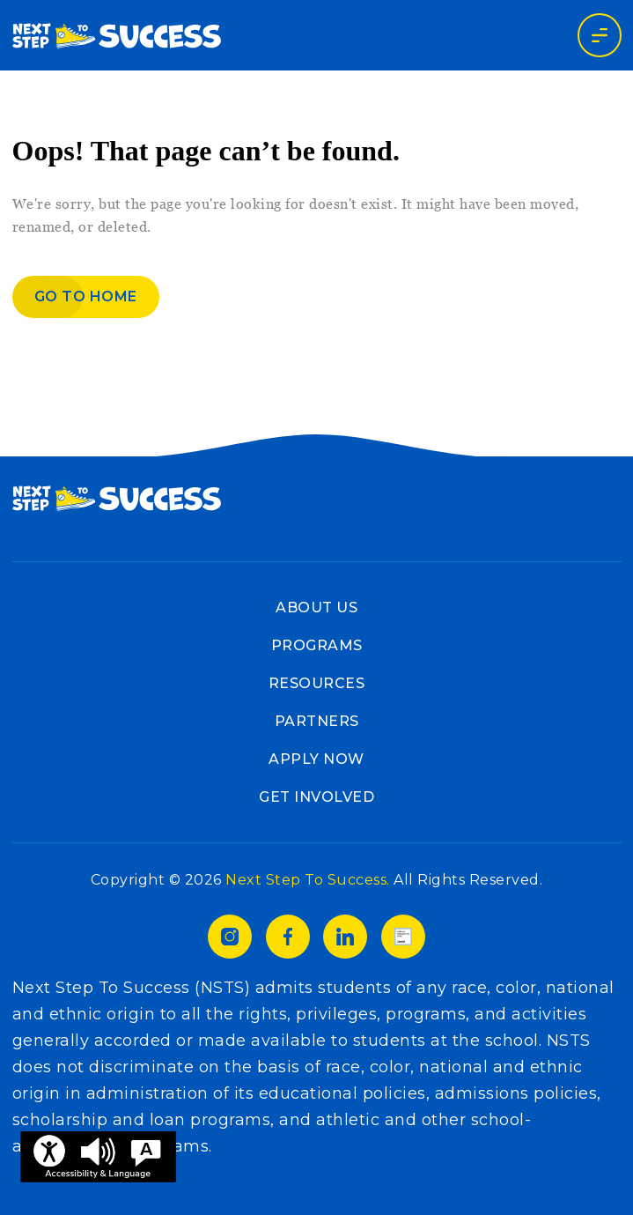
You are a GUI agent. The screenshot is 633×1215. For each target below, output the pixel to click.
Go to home (85, 296)
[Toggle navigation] (600, 35)
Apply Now (316, 759)
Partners (317, 721)
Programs (317, 645)
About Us (316, 607)
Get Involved (316, 797)
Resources (317, 683)
